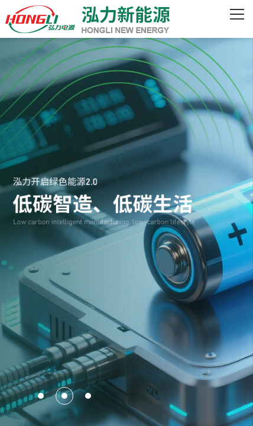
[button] (41, 396)
